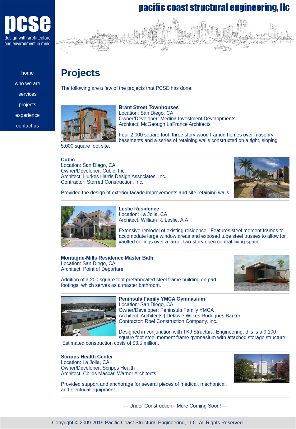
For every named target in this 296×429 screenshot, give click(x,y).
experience (27, 115)
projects (27, 104)
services (27, 94)
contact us (27, 125)
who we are (27, 83)
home (27, 73)
